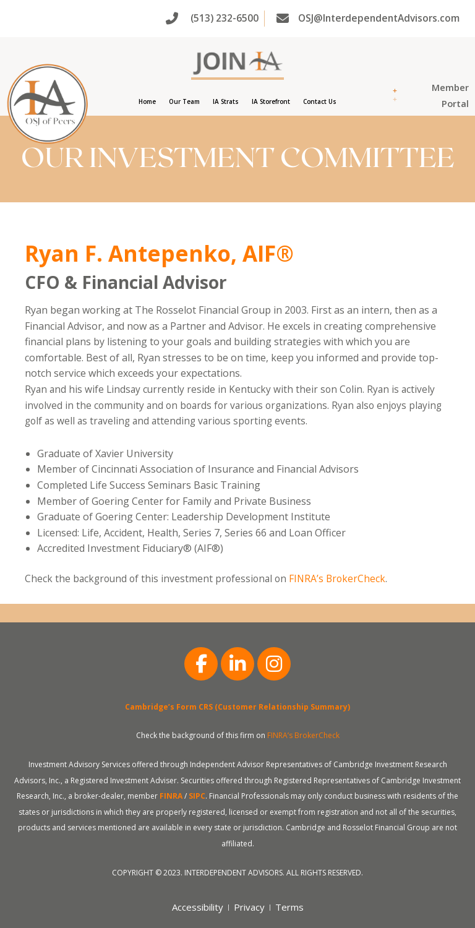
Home (147, 101)
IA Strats (226, 101)
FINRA (171, 796)
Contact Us (319, 101)
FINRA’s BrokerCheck (337, 578)
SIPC (197, 796)
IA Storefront (271, 101)
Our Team (184, 101)
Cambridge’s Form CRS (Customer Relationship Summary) (237, 707)
